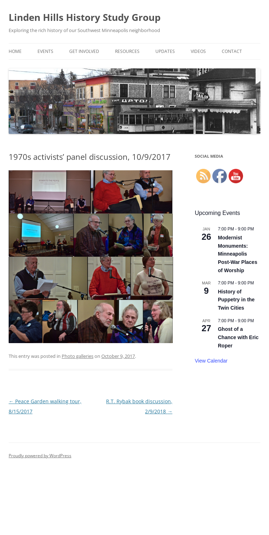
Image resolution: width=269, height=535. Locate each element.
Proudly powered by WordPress (40, 456)
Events (45, 51)
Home (15, 51)
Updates (165, 51)
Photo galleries (77, 356)
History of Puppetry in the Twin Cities (236, 300)
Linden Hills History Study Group (84, 17)
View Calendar (211, 361)
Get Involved (84, 51)
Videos (198, 51)
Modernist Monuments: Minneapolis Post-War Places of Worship (237, 254)
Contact (232, 51)
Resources (127, 51)
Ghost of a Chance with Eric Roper (238, 337)
